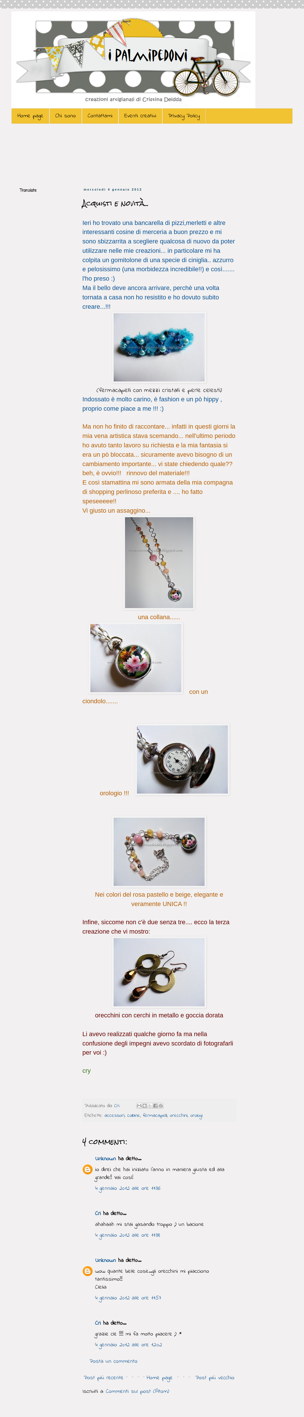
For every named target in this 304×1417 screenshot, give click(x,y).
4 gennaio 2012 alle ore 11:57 (128, 1298)
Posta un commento (113, 1361)
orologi (196, 1115)
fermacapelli (155, 1115)
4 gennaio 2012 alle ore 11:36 (128, 1188)
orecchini (179, 1115)
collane (133, 1115)
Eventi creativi (140, 116)
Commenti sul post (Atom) (137, 1391)
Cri (117, 1106)
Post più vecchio (214, 1378)
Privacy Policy (184, 116)
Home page (30, 116)
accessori (114, 1115)
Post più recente (104, 1378)
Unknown (105, 1159)
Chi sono (65, 116)
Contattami (100, 116)
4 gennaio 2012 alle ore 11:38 (127, 1235)
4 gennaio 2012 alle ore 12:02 (128, 1345)
